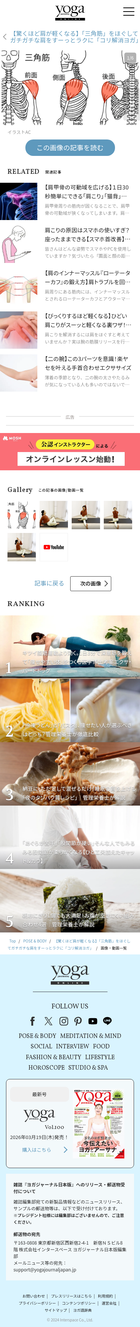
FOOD (101, 1047)
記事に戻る (49, 583)
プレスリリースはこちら (71, 1296)
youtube (93, 1021)
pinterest (78, 1021)
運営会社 (109, 1303)
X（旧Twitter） (49, 1021)
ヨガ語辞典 (82, 1310)
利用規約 (105, 1296)
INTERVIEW (72, 1047)
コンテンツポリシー (79, 1303)
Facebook (35, 1021)
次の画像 (90, 583)
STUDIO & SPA (88, 1068)
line (107, 1021)
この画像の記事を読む (70, 147)
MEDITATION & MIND (90, 1036)
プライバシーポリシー (37, 1303)
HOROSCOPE (46, 1068)
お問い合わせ (33, 1296)
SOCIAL (41, 1047)
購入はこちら (36, 1149)
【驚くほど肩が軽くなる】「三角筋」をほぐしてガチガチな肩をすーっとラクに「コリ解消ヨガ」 (75, 37)
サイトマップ (55, 1310)
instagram (64, 1021)
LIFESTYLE (100, 1058)
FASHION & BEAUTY (53, 1058)
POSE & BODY (37, 1036)
